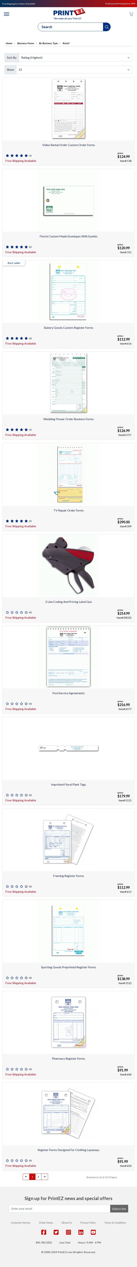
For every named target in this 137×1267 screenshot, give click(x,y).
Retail (65, 43)
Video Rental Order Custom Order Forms (68, 145)
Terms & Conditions (115, 1222)
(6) (30, 338)
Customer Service (20, 1222)
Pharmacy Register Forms (68, 1058)
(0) (30, 612)
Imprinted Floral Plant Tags (68, 784)
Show (10, 69)
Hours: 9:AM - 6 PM (89, 1242)
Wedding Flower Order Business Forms (68, 419)
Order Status (46, 1222)
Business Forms (25, 43)
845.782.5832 (44, 1242)
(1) (30, 155)
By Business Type (48, 43)
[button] (107, 27)
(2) (30, 247)
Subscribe (119, 1208)
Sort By (12, 57)
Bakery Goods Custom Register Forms (68, 327)
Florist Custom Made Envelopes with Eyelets (69, 236)
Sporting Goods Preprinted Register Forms (68, 967)
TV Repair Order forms (68, 510)
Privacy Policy (88, 1222)
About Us (67, 1222)
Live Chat (65, 1242)
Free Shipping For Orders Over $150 (18, 4)
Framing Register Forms (68, 876)
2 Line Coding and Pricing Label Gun (68, 601)
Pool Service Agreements (68, 693)
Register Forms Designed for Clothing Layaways (68, 1150)
